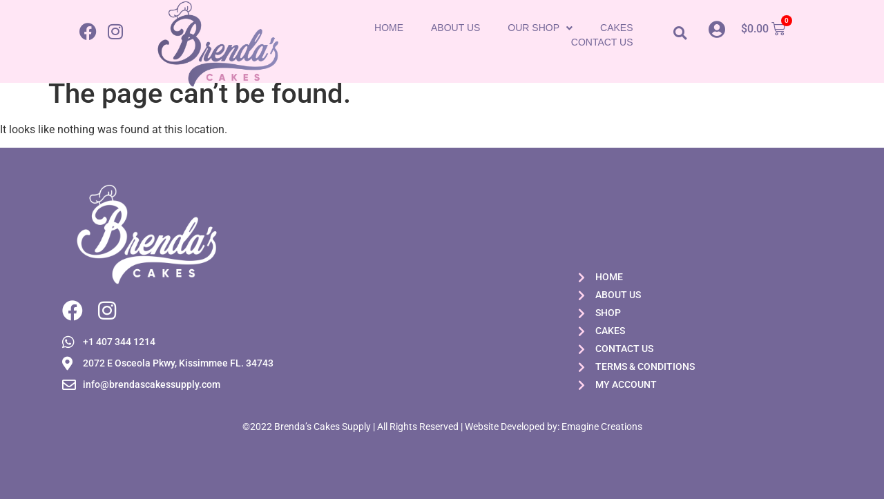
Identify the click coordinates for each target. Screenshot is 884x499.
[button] (680, 33)
